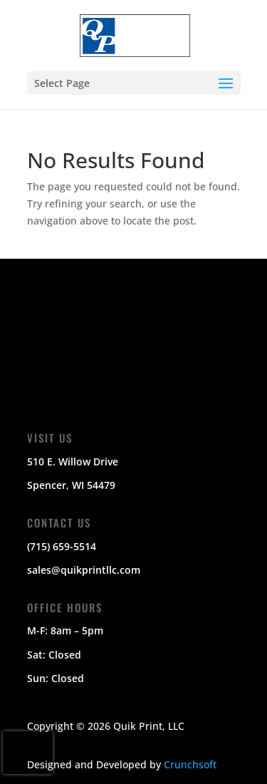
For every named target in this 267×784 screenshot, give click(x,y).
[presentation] (28, 752)
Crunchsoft (190, 764)
